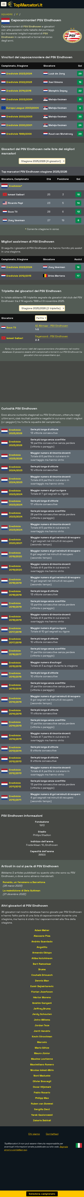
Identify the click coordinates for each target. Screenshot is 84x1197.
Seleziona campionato (42, 1193)
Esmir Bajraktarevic (41, 986)
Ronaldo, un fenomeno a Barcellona (24, 882)
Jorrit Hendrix (42, 1031)
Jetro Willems (42, 1019)
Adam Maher (42, 930)
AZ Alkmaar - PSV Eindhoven (51, 325)
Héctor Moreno (42, 997)
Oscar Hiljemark (42, 1086)
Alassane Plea (42, 935)
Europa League (22, 107)
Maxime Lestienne (42, 1058)
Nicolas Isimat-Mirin (42, 1070)
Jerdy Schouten (42, 1014)
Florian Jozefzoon (42, 991)
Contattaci (52, 1133)
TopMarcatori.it (27, 5)
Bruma (42, 969)
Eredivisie (19, 73)
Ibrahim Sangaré (42, 1003)
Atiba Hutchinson (42, 958)
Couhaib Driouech (42, 975)
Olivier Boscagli (42, 1081)
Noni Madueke (42, 1075)
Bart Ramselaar (42, 963)
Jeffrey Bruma (42, 1008)
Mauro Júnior (42, 1053)
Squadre (7, 14)
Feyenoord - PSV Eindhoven (51, 336)
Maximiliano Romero (42, 1064)
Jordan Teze (42, 1025)
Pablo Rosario (42, 1092)
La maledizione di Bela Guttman (21, 890)
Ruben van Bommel (42, 1103)
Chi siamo (34, 1133)
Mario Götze (42, 1047)
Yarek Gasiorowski (42, 1114)
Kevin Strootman (42, 1036)
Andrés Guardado (42, 941)
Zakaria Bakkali (42, 1120)
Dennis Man (42, 980)
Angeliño (42, 947)
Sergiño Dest (42, 1109)
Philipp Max (42, 1098)
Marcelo (42, 1042)
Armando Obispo (42, 952)
